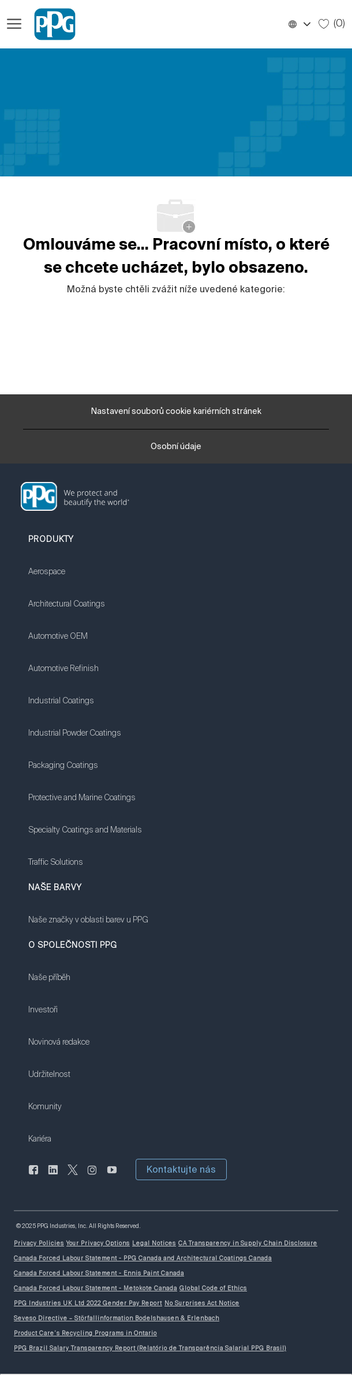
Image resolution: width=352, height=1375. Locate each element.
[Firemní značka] (49, 24)
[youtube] (112, 1176)
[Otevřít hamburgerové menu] (14, 24)
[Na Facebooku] (33, 1176)
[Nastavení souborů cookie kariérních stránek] (176, 411)
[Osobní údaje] (176, 450)
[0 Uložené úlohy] (332, 23)
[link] (85, 579)
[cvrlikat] (73, 1176)
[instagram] (92, 1176)
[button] (299, 24)
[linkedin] (53, 1176)
